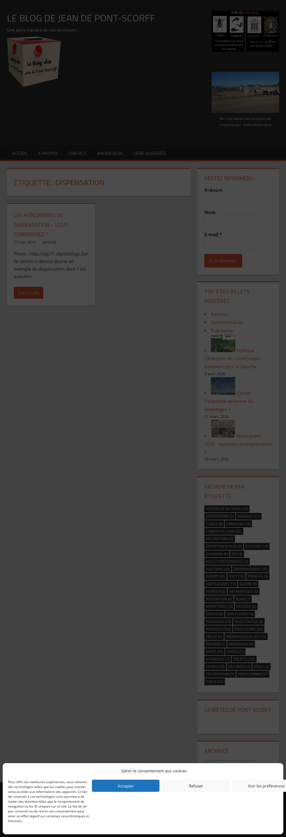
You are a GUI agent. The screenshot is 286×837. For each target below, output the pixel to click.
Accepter (126, 786)
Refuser (196, 786)
